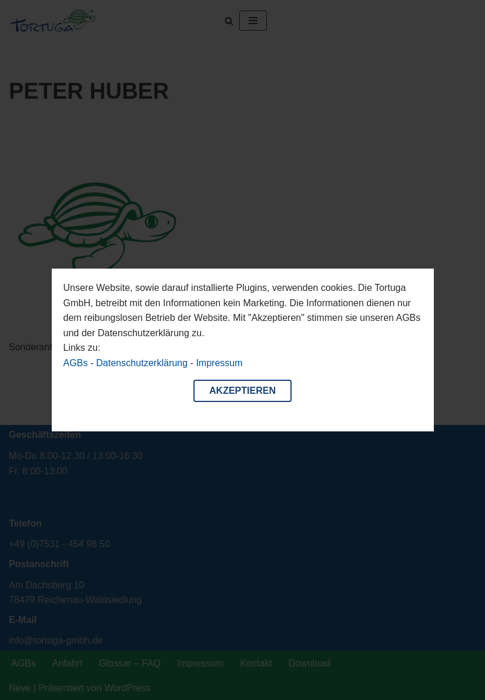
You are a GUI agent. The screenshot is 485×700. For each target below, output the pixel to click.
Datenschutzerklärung (142, 363)
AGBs (75, 363)
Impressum (219, 363)
